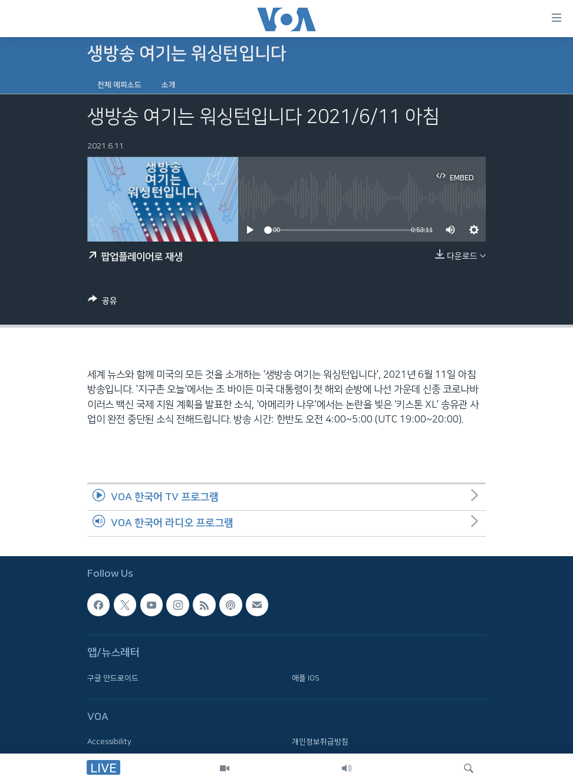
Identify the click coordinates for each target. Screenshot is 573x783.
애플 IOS (306, 678)
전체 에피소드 (119, 85)
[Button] (102, 303)
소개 (169, 85)
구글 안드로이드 (113, 678)
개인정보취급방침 (320, 742)
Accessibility (109, 742)
